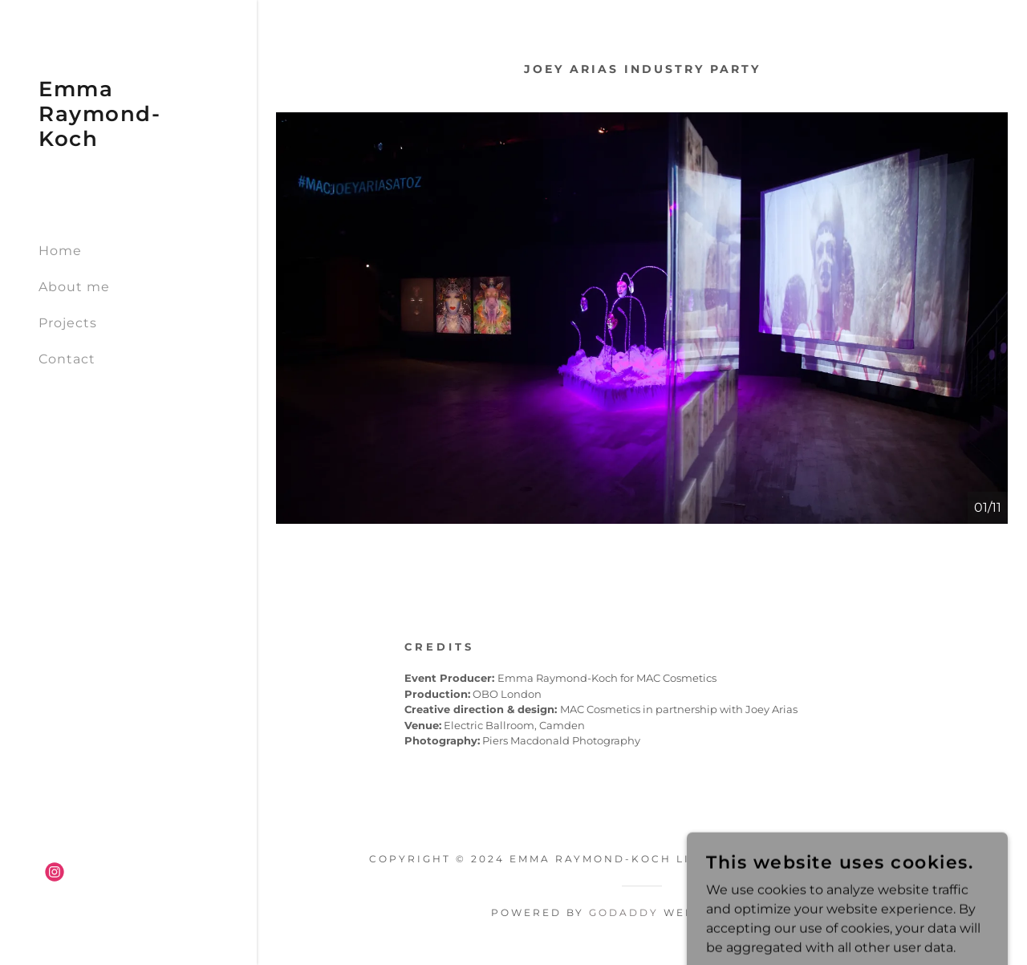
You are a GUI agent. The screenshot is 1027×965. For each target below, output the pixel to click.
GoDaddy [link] (624, 912)
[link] (128, 141)
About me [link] (74, 286)
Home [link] (60, 250)
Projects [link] (68, 322)
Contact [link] (67, 359)
